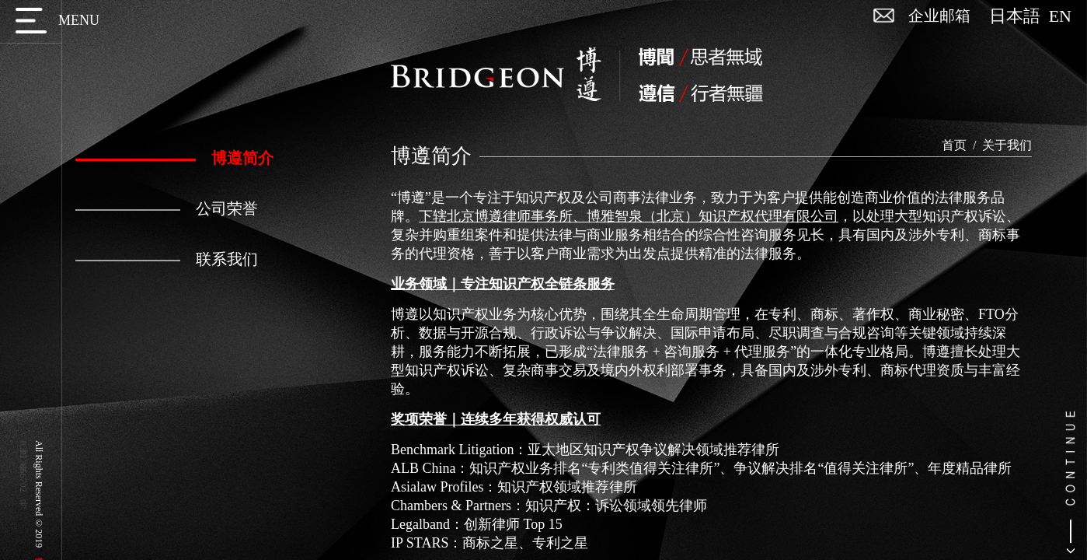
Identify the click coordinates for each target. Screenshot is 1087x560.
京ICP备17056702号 (23, 466)
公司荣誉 (166, 208)
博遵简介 (174, 157)
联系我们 (166, 259)
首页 (954, 145)
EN (1060, 16)
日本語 (1019, 16)
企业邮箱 (939, 15)
